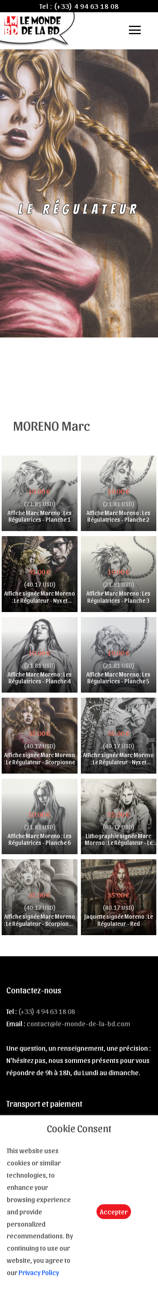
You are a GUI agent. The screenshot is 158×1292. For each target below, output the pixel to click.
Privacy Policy (39, 1272)
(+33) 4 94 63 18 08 (86, 6)
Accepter (114, 1211)
